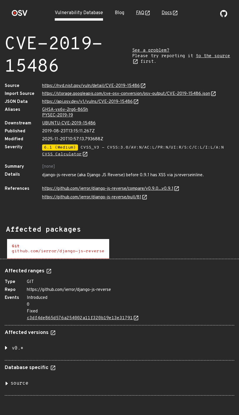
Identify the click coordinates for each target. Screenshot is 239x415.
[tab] (58, 249)
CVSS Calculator (62, 154)
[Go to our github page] (223, 16)
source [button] (19, 383)
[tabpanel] (119, 329)
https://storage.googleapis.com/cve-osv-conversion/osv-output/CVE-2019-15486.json (126, 94)
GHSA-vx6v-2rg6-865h (65, 110)
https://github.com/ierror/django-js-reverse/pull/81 (91, 197)
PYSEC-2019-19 (57, 115)
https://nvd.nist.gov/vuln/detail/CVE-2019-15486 (91, 86)
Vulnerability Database (79, 13)
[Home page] (20, 14)
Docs (167, 13)
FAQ (140, 13)
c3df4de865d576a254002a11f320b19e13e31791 (80, 318)
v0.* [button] (18, 348)
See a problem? (150, 50)
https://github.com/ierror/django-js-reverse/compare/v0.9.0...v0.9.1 (107, 189)
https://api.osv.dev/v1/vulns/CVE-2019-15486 (87, 102)
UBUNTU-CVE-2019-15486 (69, 123)
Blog (119, 13)
